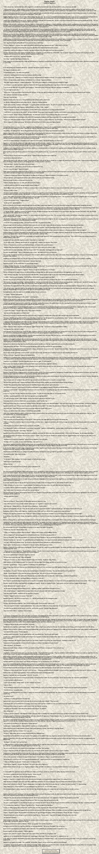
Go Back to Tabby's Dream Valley (51, 851)
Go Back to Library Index (51, 850)
